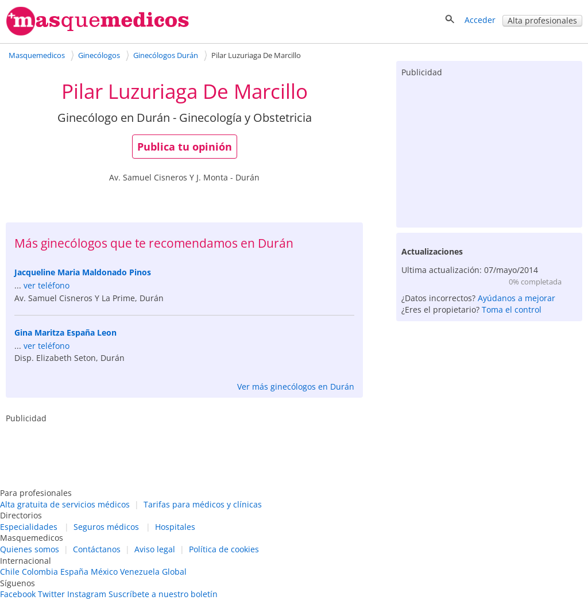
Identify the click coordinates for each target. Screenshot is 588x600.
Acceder (480, 19)
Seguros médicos (106, 526)
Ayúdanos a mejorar (516, 298)
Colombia (40, 571)
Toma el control (511, 309)
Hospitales (175, 526)
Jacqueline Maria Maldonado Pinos (82, 272)
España (74, 571)
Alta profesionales (542, 20)
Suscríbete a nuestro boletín (163, 594)
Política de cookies (224, 549)
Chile (10, 571)
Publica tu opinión (184, 146)
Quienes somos (29, 549)
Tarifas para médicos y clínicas (203, 504)
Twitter (51, 594)
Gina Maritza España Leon (65, 332)
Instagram (86, 594)
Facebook (18, 594)
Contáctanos (97, 549)
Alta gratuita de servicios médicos (65, 504)
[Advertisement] (489, 150)
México (104, 571)
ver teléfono (46, 285)
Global (174, 571)
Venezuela (140, 571)
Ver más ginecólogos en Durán (295, 386)
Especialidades (28, 526)
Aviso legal (154, 549)
